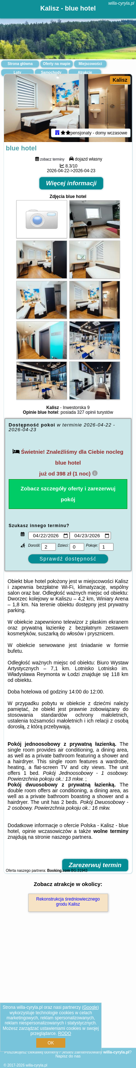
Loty (17, 72)
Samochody (51, 72)
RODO (64, 1033)
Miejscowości (90, 64)
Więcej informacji (71, 183)
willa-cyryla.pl (121, 3)
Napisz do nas (68, 1056)
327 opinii (86, 412)
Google (90, 1007)
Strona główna (20, 64)
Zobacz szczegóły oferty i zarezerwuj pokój (68, 493)
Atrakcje (85, 72)
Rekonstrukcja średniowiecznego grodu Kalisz (68, 902)
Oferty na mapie (56, 64)
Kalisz (120, 80)
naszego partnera (71, 837)
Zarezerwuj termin (95, 865)
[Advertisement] (68, 990)
